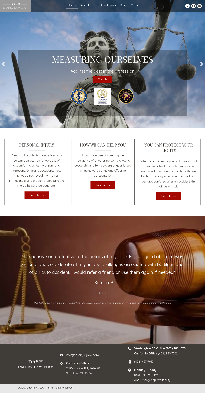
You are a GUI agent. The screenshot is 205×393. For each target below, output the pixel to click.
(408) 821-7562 (168, 353)
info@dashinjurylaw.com (82, 355)
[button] (3, 64)
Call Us (102, 79)
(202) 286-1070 (176, 348)
